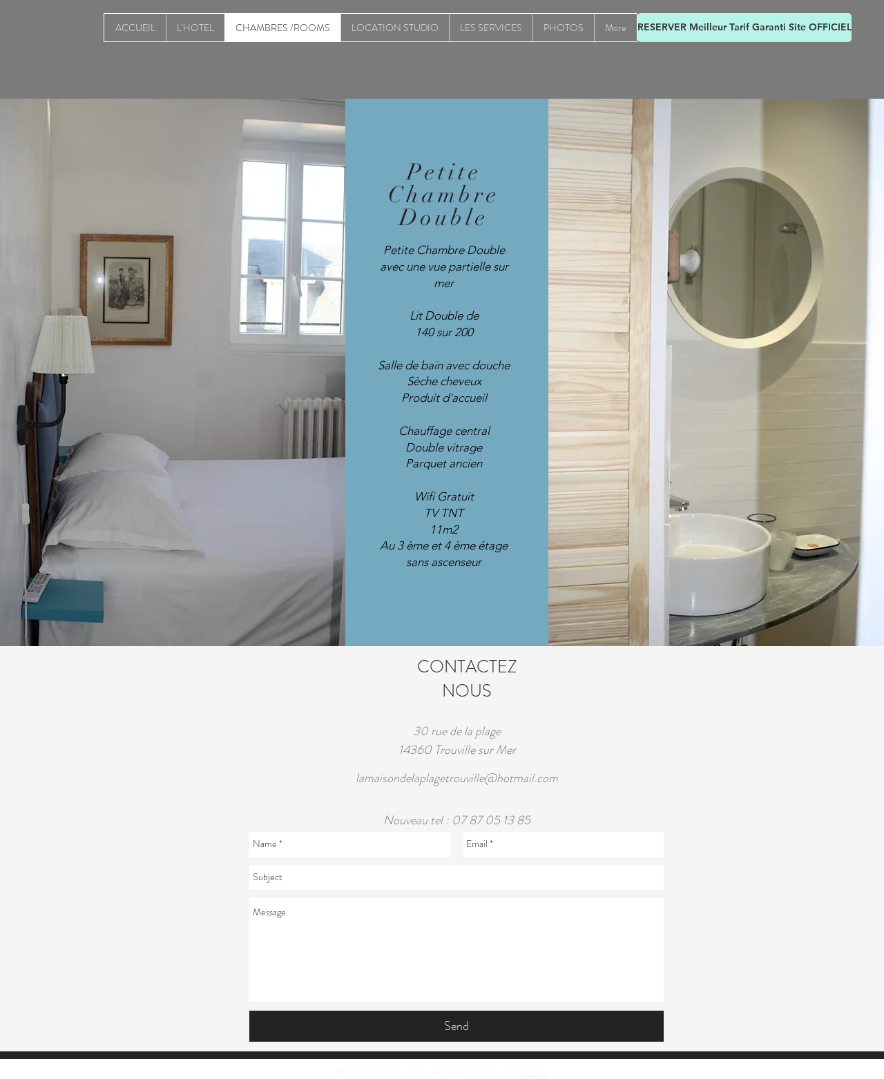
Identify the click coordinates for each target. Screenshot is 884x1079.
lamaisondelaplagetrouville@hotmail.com (457, 778)
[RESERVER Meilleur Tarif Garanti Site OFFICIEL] (744, 27)
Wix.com (531, 1072)
